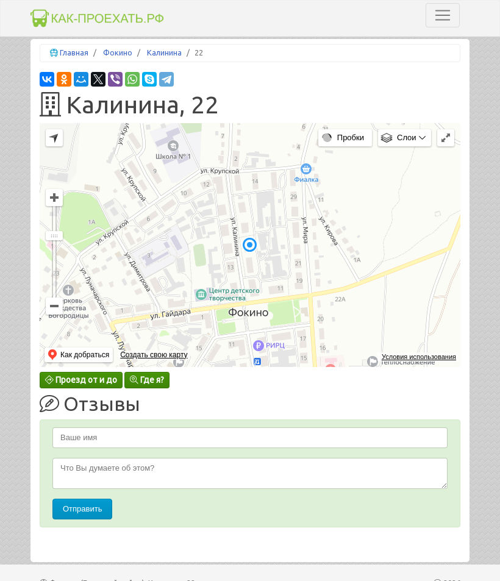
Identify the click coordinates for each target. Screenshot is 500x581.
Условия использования (419, 356)
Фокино (117, 52)
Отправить (82, 508)
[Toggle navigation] (443, 15)
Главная (74, 52)
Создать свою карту (153, 355)
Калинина (164, 52)
